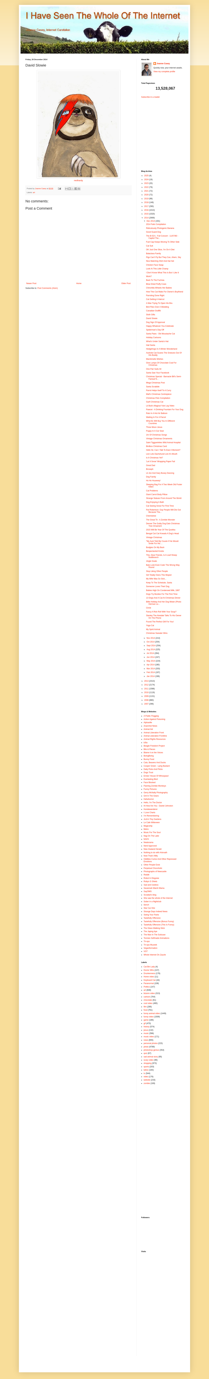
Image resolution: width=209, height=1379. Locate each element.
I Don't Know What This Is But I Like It (162, 272)
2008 (146, 700)
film (145, 1007)
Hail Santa (150, 345)
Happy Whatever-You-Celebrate (160, 326)
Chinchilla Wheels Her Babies (159, 288)
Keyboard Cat (150, 980)
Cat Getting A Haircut (155, 299)
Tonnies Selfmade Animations (156, 938)
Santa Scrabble (152, 387)
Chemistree (151, 516)
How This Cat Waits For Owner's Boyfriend (164, 292)
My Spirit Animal (153, 629)
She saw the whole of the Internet (158, 898)
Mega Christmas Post (155, 383)
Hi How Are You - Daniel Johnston (158, 806)
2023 (146, 183)
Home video (149, 977)
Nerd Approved (150, 846)
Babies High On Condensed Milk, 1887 (163, 590)
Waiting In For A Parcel (156, 417)
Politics (147, 987)
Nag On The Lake (151, 836)
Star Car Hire (149, 908)
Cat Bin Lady (149, 967)
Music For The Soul (152, 832)
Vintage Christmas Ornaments (159, 438)
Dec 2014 (151, 221)
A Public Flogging (151, 716)
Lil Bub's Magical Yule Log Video (160, 406)
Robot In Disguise (151, 878)
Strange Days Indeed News (155, 911)
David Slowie (151, 318)
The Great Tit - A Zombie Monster (160, 520)
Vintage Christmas (154, 537)
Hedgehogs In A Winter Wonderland (161, 349)
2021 (146, 191)
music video (149, 1036)
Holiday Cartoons (153, 337)
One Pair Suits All (153, 369)
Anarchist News (150, 726)
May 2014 (151, 661)
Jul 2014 (151, 653)
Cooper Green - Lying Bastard (157, 766)
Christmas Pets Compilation (158, 398)
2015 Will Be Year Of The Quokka (160, 530)
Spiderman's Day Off (155, 330)
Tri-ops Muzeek (150, 945)
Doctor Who (149, 970)
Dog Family (151, 477)
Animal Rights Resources (155, 739)
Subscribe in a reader (150, 97)
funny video (149, 1017)
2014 (146, 218)
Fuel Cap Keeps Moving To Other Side (162, 242)
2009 (146, 696)
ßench (146, 905)
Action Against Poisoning (154, 719)
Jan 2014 (151, 676)
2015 (146, 214)
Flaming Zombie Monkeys (155, 786)
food (145, 1010)
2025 (146, 175)
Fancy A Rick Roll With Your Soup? (161, 612)
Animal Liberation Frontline (155, 736)
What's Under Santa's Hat (157, 341)
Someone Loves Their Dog (157, 586)
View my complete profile (164, 71)
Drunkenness (149, 973)
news (146, 1040)
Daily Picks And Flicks (153, 769)
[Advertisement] (161, 131)
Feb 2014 (151, 672)
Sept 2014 (151, 645)
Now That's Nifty (151, 856)
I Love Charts (149, 812)
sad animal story (151, 1057)
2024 (146, 179)
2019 (146, 198)
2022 (146, 187)
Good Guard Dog (153, 232)
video (146, 1076)
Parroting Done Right (155, 295)
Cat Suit (149, 246)
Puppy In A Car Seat (155, 431)
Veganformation (150, 948)
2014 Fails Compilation (156, 224)
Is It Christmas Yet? (154, 458)
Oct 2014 (151, 642)
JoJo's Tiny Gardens (152, 819)
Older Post (126, 283)
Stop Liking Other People (157, 571)
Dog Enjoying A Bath (155, 502)
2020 (146, 195)
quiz (145, 1053)
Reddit (146, 875)
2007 (146, 704)
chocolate (148, 1000)
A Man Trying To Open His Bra (159, 303)
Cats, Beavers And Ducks (155, 762)
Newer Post (31, 283)
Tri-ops (147, 941)
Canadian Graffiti (153, 311)
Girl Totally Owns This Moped (159, 575)
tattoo (146, 1070)
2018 (146, 202)
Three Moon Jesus (154, 427)
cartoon (147, 997)
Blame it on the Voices (153, 752)
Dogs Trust (148, 772)
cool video (148, 1003)
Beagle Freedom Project (154, 746)
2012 (146, 685)
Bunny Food (149, 759)
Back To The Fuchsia (155, 280)
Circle (148, 608)
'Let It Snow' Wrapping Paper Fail (160, 461)
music (146, 1033)
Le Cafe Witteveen (152, 822)
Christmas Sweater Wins (156, 633)
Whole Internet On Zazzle (155, 955)
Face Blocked (150, 782)
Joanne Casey (41, 188)
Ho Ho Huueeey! (153, 480)
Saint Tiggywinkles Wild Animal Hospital (163, 442)
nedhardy (78, 180)
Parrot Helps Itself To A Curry (158, 390)
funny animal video (152, 1013)
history (146, 1027)
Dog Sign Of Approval (155, 322)
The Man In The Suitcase (154, 935)
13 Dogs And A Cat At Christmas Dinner (163, 598)
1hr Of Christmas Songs (156, 435)
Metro (146, 829)
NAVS (146, 839)
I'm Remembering (151, 816)
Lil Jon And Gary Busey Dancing (160, 473)
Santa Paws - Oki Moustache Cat (160, 334)
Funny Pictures (150, 789)
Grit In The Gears (151, 796)
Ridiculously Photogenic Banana (160, 228)
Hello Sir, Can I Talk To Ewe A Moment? (163, 450)
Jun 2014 (151, 657)
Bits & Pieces (149, 749)
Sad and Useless (151, 885)
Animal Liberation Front (154, 732)
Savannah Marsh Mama (154, 888)
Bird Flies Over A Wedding (157, 307)
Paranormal (149, 983)
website (147, 1080)
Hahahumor (149, 799)
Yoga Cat (150, 625)
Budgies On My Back (155, 547)
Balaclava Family (153, 253)
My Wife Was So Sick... (156, 579)
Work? (149, 276)
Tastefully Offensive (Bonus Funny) (159, 921)
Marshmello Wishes (154, 359)
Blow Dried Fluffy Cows (156, 284)
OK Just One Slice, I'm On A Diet (160, 249)
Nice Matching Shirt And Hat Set (160, 261)
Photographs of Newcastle (155, 871)
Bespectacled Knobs (155, 551)
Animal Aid (148, 729)
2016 (146, 210)
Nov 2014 (151, 638)
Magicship (148, 826)
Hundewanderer (150, 809)
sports (146, 1067)
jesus (146, 1030)
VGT (146, 951)
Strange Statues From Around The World (163, 498)
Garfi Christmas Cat (154, 402)
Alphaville (148, 722)
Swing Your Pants (151, 915)
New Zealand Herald (152, 849)
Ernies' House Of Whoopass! (156, 776)
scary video (149, 1060)
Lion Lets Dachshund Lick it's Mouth (161, 454)
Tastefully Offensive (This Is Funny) (159, 925)
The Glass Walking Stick (154, 928)
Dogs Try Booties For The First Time (162, 594)
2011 (146, 689)
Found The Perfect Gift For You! (160, 622)
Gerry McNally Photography (156, 792)
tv (144, 1073)
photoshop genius (151, 1050)
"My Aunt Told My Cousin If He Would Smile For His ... (162, 542)
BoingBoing (149, 756)
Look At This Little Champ (157, 269)
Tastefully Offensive (152, 918)
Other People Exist (152, 865)
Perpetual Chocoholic (153, 868)
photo (146, 1047)
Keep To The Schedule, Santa (159, 583)
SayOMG (148, 891)
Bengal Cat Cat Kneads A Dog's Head (162, 533)
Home (79, 283)
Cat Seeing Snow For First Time (160, 506)
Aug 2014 (151, 649)
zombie (147, 1083)
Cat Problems (152, 491)
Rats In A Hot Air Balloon (156, 413)
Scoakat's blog (150, 895)
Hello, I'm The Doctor (153, 802)
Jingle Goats (151, 561)
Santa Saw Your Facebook (157, 373)
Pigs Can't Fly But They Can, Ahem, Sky (163, 257)
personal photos (150, 1043)
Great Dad (150, 465)
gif (145, 1023)
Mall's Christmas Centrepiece (159, 394)
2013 (146, 681)
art (34, 192)
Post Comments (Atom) (47, 288)
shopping (148, 1063)
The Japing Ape (150, 931)
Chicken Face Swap (155, 265)
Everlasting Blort (151, 779)
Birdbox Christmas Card (156, 446)
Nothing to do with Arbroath (155, 852)
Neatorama (148, 842)
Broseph (149, 469)
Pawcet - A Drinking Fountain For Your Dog (164, 409)
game (146, 1020)
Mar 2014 (151, 668)
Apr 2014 (151, 665)
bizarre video (149, 993)
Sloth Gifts (150, 314)
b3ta (145, 742)
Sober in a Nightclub (152, 901)
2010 (146, 692)
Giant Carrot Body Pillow (156, 494)
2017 (146, 206)
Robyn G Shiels (150, 881)
